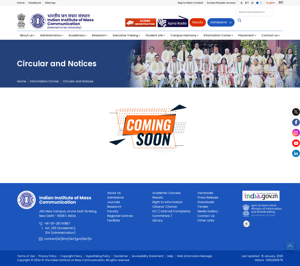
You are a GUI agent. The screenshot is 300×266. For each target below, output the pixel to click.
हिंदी (281, 3)
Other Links (205, 220)
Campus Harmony (183, 35)
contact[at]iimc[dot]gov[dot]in (68, 239)
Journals (113, 202)
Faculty (112, 211)
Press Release (207, 197)
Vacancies (205, 193)
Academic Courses (166, 193)
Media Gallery (207, 211)
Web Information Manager (194, 256)
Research (98, 35)
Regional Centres (120, 216)
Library (157, 220)
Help (170, 256)
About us (26, 35)
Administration (50, 35)
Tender (202, 206)
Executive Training (125, 35)
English (270, 3)
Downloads (205, 202)
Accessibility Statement (148, 256)
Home (21, 3)
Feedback (35, 3)
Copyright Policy (71, 256)
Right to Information (167, 202)
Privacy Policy (48, 256)
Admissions (218, 22)
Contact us (270, 35)
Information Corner (217, 35)
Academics (76, 35)
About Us (114, 193)
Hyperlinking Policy (98, 256)
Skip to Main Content (190, 3)
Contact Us (205, 216)
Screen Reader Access (221, 3)
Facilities (113, 220)
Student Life (154, 35)
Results (197, 22)
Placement (246, 35)
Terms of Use (26, 256)
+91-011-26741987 (57, 223)
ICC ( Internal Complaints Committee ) (171, 213)
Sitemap (50, 3)
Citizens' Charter (164, 206)
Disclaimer (121, 256)
